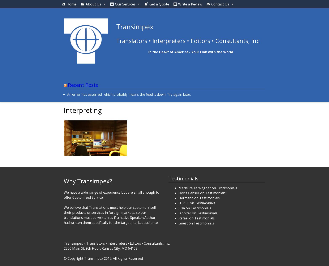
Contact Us (220, 4)
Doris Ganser (189, 193)
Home (72, 4)
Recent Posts (83, 84)
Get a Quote (159, 4)
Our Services (125, 4)
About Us (93, 4)
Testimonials (227, 188)
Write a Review (190, 4)
